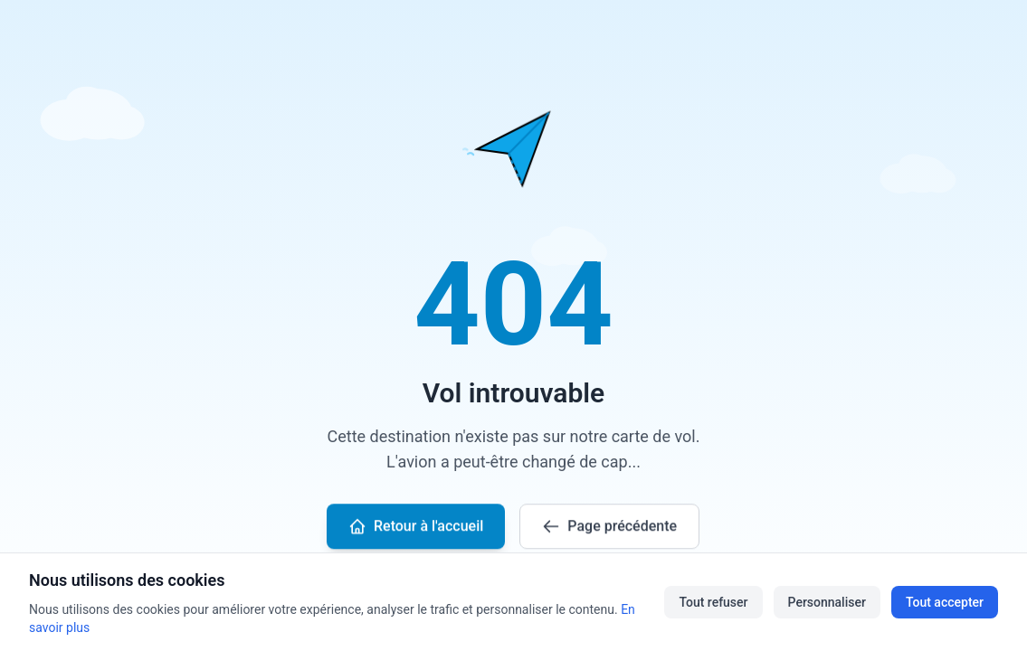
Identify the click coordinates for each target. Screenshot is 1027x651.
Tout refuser (713, 602)
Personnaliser (827, 602)
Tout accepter (945, 602)
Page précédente (610, 527)
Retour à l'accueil (415, 527)
